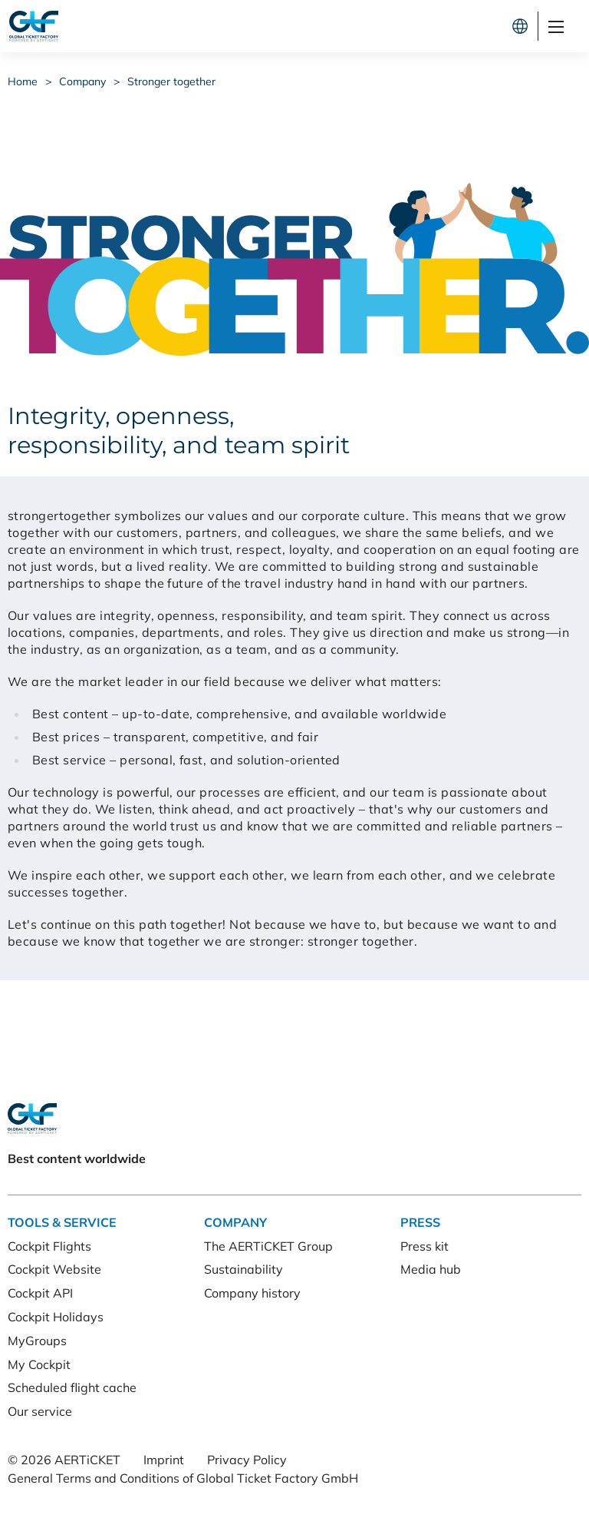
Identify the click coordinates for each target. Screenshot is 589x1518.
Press (420, 1222)
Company (82, 81)
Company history (252, 1293)
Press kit (424, 1246)
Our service (40, 1411)
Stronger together (171, 81)
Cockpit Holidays (56, 1316)
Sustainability (243, 1269)
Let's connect (452, 26)
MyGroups (37, 1340)
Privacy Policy (247, 1459)
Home (23, 81)
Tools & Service (62, 1222)
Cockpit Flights (49, 1246)
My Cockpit (39, 1364)
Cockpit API (40, 1293)
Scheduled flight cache (72, 1387)
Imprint (163, 1459)
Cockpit (347, 26)
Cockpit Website (54, 1269)
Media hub (430, 1269)
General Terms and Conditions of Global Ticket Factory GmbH (183, 1478)
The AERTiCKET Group (268, 1246)
